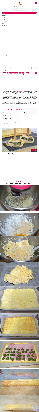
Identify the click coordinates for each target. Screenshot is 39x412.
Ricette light (4, 49)
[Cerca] (18, 9)
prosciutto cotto (10, 118)
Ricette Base (4, 41)
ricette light (19, 91)
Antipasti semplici (27, 68)
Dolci (3, 23)
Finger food (4, 25)
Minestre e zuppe (5, 33)
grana (9, 112)
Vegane (3, 60)
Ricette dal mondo (5, 45)
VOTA (36, 72)
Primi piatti (4, 39)
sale (5, 115)
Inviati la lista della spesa (12, 123)
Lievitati (3, 29)
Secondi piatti (4, 70)
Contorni (4, 19)
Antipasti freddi (20, 68)
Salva (17, 153)
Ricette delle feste (5, 47)
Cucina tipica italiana (6, 21)
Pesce (3, 35)
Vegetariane (4, 62)
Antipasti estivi (13, 68)
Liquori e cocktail (5, 31)
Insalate (3, 27)
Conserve (4, 17)
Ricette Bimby (5, 43)
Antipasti (4, 15)
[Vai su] (38, 410)
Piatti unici (4, 37)
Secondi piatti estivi (12, 70)
